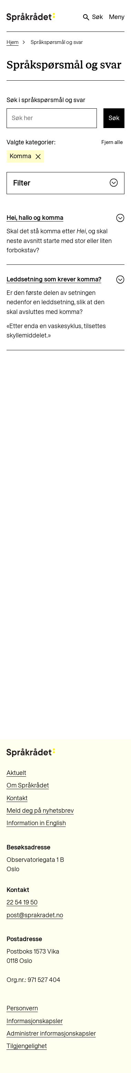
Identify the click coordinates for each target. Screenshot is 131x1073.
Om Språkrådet (28, 785)
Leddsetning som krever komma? (54, 279)
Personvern (22, 1008)
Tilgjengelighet (27, 1046)
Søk (92, 17)
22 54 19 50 (22, 902)
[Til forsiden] (31, 17)
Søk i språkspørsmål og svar (46, 100)
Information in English (36, 823)
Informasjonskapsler (35, 1021)
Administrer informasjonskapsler (51, 1033)
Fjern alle (112, 142)
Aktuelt (16, 773)
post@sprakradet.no (35, 915)
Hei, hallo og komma (35, 218)
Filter (65, 183)
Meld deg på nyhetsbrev (40, 810)
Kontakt (17, 798)
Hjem (13, 42)
